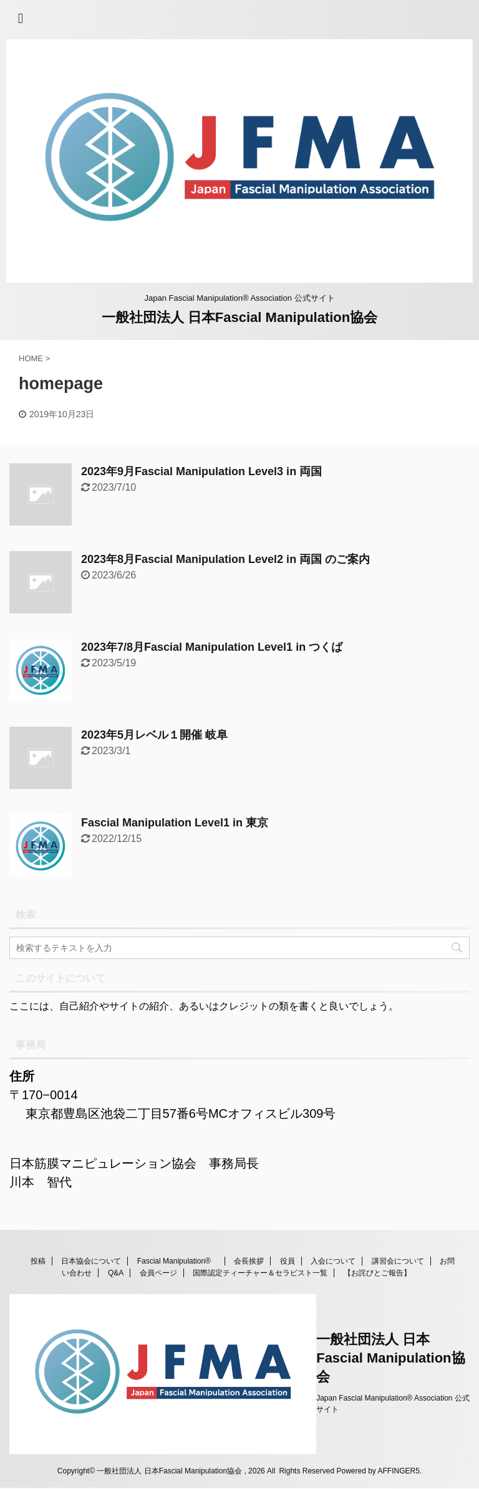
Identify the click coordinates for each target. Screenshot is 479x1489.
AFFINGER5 (399, 1471)
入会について (333, 1261)
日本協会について (91, 1261)
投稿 (38, 1261)
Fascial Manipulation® (177, 1261)
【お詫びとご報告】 (377, 1273)
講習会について (398, 1261)
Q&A (115, 1273)
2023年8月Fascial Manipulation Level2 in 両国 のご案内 (225, 559)
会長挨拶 (249, 1261)
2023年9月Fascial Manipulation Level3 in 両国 (201, 471)
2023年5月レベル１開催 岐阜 (154, 735)
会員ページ (158, 1273)
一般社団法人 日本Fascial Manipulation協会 (239, 317)
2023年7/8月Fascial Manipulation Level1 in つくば (211, 647)
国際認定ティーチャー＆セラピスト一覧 (260, 1273)
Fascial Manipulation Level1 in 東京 (174, 822)
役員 (287, 1261)
